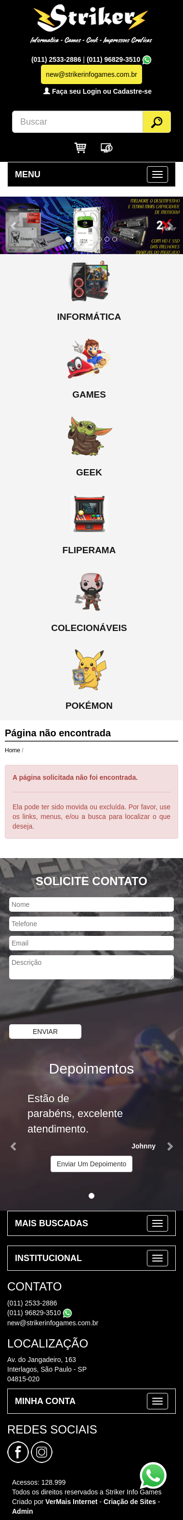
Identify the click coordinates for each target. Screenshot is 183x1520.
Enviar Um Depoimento (92, 1164)
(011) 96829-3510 (113, 59)
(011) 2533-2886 (57, 59)
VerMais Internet (71, 1502)
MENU (27, 174)
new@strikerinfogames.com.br (52, 1323)
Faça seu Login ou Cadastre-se (97, 91)
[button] (13, 225)
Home (12, 750)
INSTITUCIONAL (48, 1258)
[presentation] (73, 1003)
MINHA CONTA (45, 1401)
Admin (22, 1511)
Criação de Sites (130, 1502)
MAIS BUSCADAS (51, 1223)
